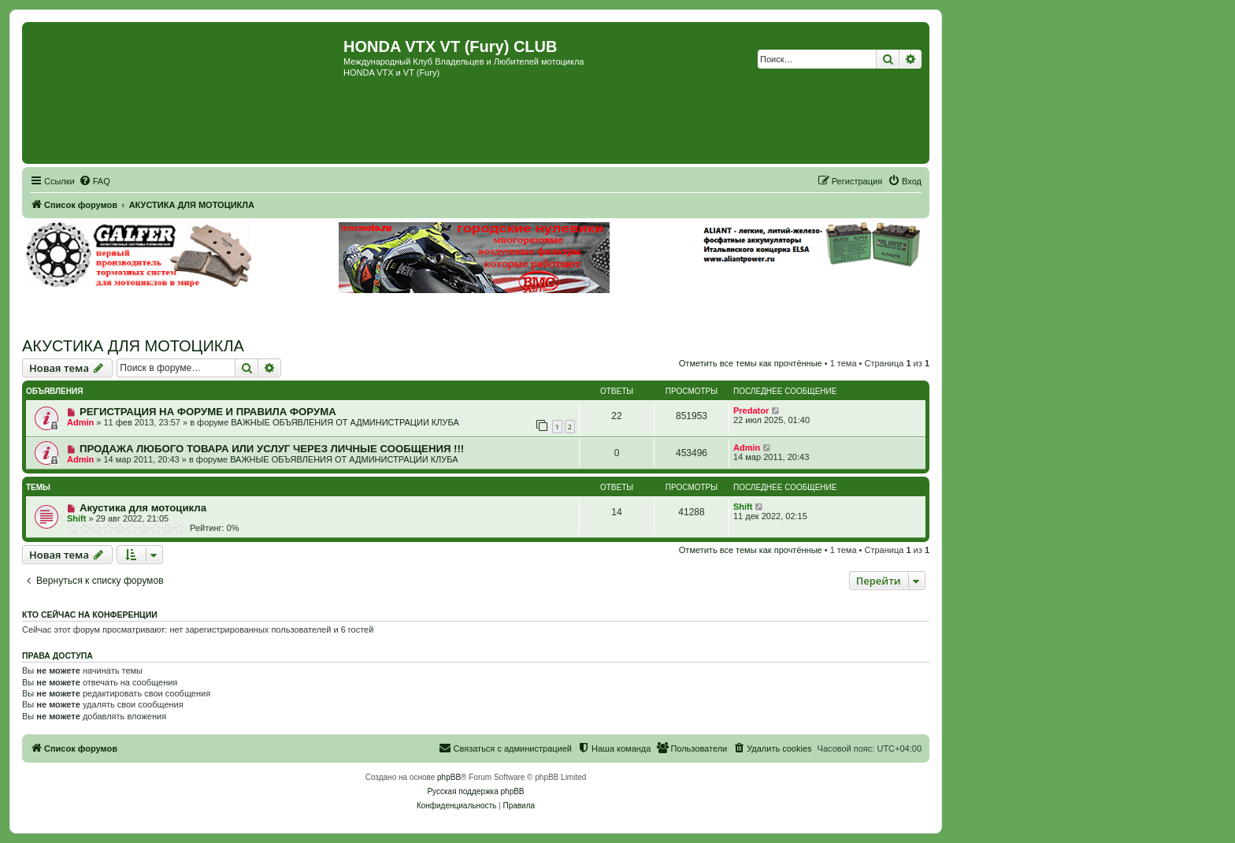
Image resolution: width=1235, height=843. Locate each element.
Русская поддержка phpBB (475, 791)
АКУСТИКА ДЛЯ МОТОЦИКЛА (133, 346)
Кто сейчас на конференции (90, 614)
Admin (80, 422)
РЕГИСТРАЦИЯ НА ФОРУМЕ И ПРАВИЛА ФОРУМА (208, 412)
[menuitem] (94, 181)
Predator (751, 410)
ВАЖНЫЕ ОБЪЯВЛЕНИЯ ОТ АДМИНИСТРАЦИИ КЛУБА (344, 422)
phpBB (449, 777)
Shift (76, 518)
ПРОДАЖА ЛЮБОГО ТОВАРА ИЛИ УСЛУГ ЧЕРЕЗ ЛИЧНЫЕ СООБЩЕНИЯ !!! (272, 449)
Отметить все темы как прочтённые (750, 363)
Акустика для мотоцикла (143, 508)
